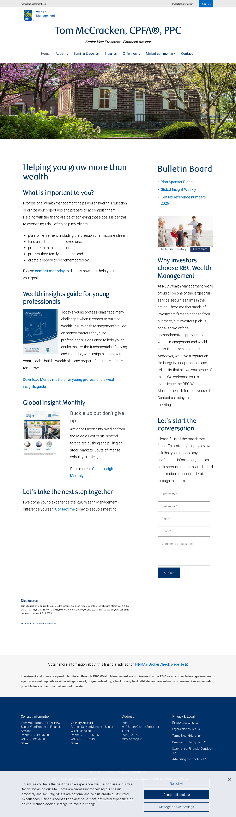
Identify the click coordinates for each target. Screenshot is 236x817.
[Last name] (184, 506)
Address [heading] (128, 716)
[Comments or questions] (184, 552)
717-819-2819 (86, 739)
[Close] (229, 779)
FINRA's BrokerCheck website (159, 664)
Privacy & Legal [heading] (183, 716)
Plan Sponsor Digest (177, 181)
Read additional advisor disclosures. (39, 623)
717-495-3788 (40, 735)
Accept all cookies (176, 794)
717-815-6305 (90, 735)
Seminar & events (86, 52)
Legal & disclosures (184, 729)
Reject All (176, 783)
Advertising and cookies (187, 759)
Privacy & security (183, 722)
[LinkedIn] (27, 743)
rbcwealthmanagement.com (34, 3)
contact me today (50, 270)
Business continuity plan (187, 742)
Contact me (65, 509)
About (62, 52)
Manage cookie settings (176, 807)
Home (45, 52)
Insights (111, 52)
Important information (182, 3)
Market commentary (160, 52)
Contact (187, 52)
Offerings (132, 52)
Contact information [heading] (35, 716)
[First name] (184, 494)
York (125, 723)
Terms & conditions (184, 735)
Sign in (206, 3)
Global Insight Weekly (178, 189)
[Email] (184, 519)
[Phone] (184, 531)
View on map (130, 739)
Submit (169, 573)
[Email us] (23, 743)
